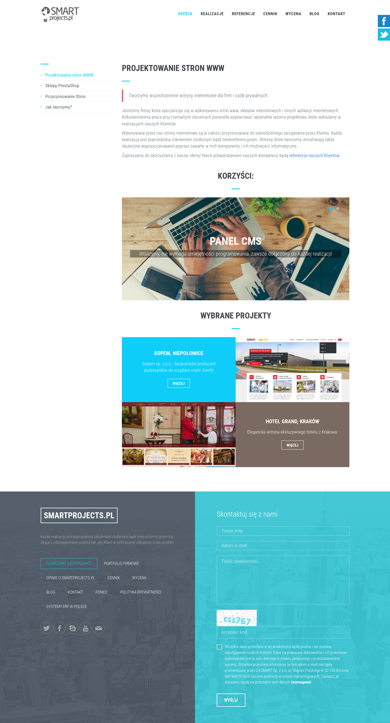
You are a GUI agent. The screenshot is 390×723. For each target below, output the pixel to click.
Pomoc (102, 592)
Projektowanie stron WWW (69, 75)
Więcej (179, 383)
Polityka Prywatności (140, 592)
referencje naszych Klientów (314, 155)
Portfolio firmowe (121, 563)
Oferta (185, 13)
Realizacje (212, 13)
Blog (315, 13)
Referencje (243, 13)
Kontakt (336, 13)
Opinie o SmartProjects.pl (70, 577)
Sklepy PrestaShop (62, 85)
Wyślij (231, 700)
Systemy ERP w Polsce (66, 606)
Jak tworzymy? (58, 107)
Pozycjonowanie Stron (65, 96)
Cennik (270, 13)
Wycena (293, 13)
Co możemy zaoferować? (69, 563)
